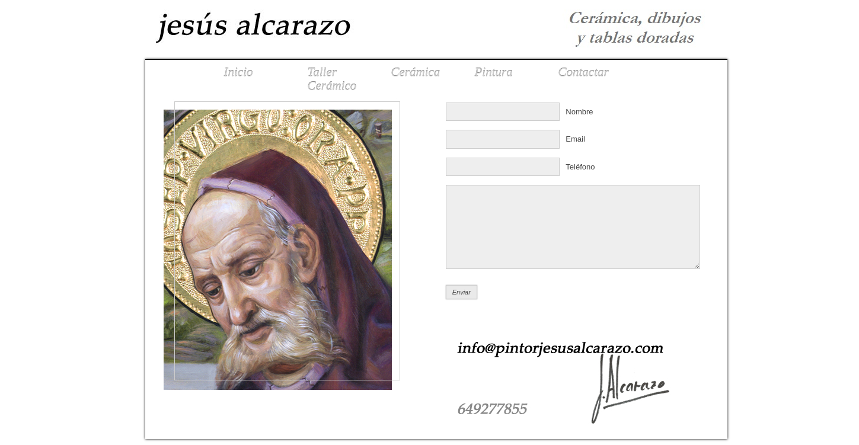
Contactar (583, 72)
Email (575, 139)
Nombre (579, 111)
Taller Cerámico (332, 79)
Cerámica (415, 72)
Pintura (494, 72)
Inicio (238, 72)
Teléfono (580, 166)
